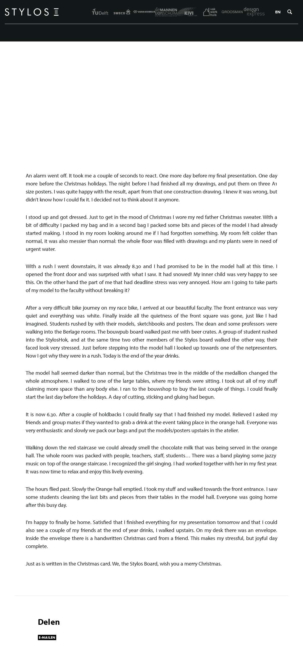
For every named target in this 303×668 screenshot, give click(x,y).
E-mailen (47, 637)
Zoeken (289, 11)
